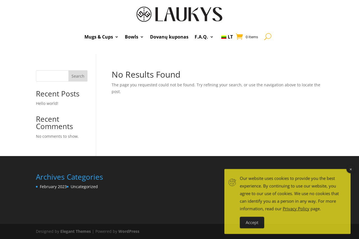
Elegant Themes (75, 231)
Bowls (131, 37)
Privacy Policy (296, 213)
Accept (252, 227)
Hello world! (47, 103)
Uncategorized (84, 186)
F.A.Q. (201, 37)
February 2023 (53, 186)
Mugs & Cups (98, 37)
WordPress (128, 231)
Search (78, 76)
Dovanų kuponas (169, 37)
